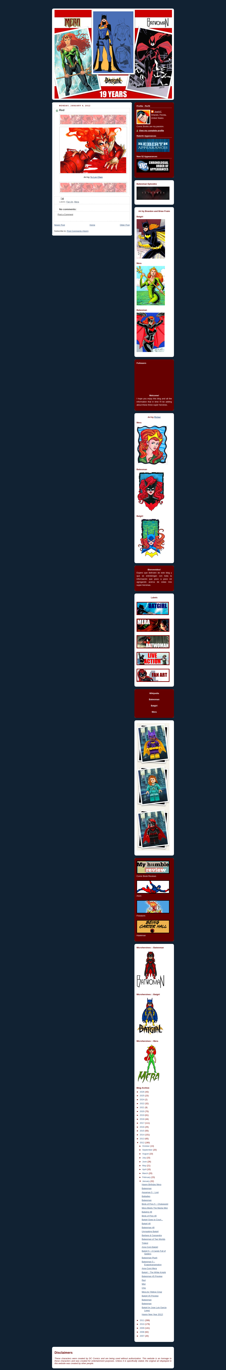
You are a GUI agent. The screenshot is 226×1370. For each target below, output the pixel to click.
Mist (144, 1284)
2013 (142, 1139)
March (145, 1173)
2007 (142, 1336)
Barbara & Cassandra (152, 1235)
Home (92, 225)
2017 (142, 1123)
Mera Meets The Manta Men (155, 1208)
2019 (142, 1115)
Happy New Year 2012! (152, 1314)
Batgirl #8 (146, 1223)
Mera (76, 202)
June (144, 1162)
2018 (142, 1119)
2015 (142, 1131)
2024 (142, 1099)
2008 (142, 1332)
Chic (144, 1288)
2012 (142, 1143)
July (144, 1158)
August (145, 1154)
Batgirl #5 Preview (150, 1296)
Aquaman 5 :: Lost (150, 1192)
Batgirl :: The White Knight (154, 1272)
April (144, 1169)
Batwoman (147, 1188)
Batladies (146, 1196)
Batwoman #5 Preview (152, 1276)
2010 (142, 1324)
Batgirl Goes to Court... (152, 1220)
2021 (142, 1107)
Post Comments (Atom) (77, 231)
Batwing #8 (147, 1212)
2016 (142, 1127)
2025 (142, 1096)
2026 (142, 1092)
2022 (142, 1103)
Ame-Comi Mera (149, 1268)
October (146, 1146)
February (146, 1177)
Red (144, 1280)
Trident (145, 1243)
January (146, 1181)
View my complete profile (151, 130)
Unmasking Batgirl (150, 1231)
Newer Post (59, 225)
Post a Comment (65, 214)
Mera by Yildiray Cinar (152, 1292)
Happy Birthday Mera (151, 1184)
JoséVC (158, 112)
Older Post (125, 225)
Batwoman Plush (149, 1258)
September (147, 1150)
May (144, 1165)
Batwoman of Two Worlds (153, 1239)
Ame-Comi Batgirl (150, 1247)
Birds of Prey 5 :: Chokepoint (155, 1204)
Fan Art (69, 202)
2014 (142, 1135)
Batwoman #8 (148, 1227)
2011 (142, 1320)
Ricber (157, 417)
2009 (142, 1328)
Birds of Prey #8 (149, 1216)
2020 (142, 1111)
